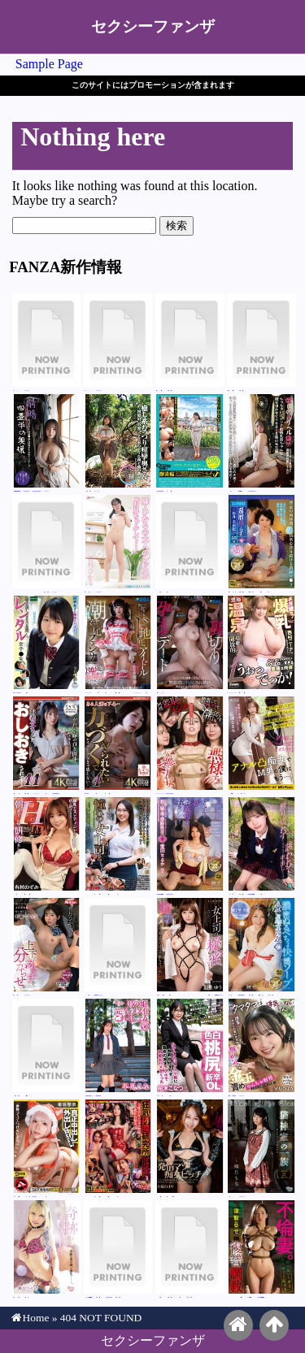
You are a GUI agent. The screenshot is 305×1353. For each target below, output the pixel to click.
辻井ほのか (189, 342)
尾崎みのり (189, 443)
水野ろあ (118, 946)
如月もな (261, 1148)
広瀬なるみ (261, 745)
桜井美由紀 (261, 543)
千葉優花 (118, 1249)
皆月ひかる (118, 543)
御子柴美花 (261, 946)
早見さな (118, 1047)
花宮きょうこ (46, 1047)
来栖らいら (189, 543)
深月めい (46, 342)
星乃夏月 (46, 443)
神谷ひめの (46, 1249)
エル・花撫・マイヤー (46, 543)
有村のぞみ (46, 846)
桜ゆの (189, 644)
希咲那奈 (46, 1148)
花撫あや (118, 443)
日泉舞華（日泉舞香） (118, 644)
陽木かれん (46, 644)
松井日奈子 (46, 745)
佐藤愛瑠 (261, 846)
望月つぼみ (261, 1047)
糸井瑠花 (189, 1249)
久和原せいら (261, 443)
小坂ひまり (189, 1148)
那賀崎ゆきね (118, 745)
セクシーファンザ (153, 26)
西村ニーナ (261, 644)
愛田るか (189, 846)
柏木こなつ (189, 1047)
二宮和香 (261, 1249)
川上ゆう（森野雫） (189, 946)
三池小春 (118, 846)
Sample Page (49, 64)
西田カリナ (189, 745)
